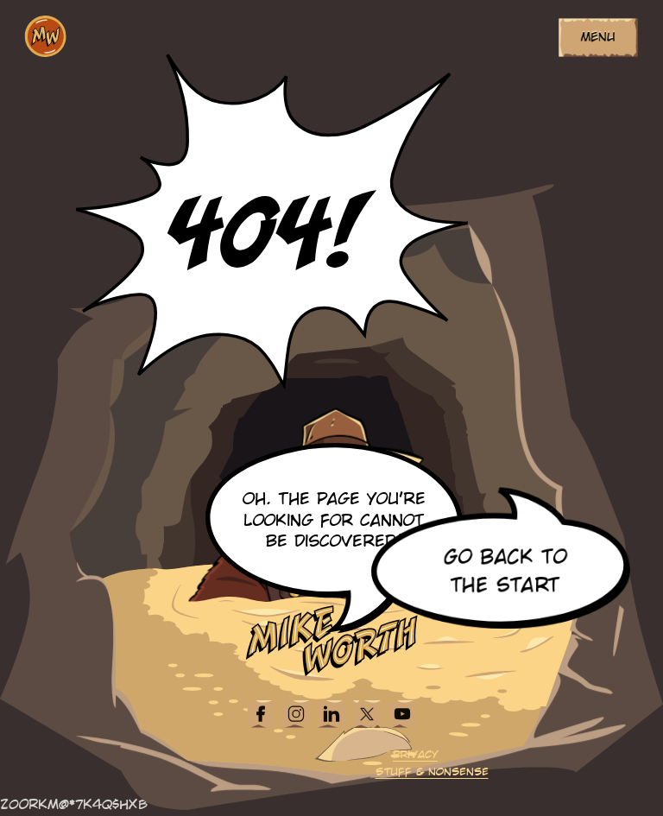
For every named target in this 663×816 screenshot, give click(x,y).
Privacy (415, 755)
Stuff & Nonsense (432, 772)
